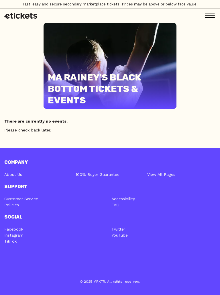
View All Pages (161, 174)
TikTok (10, 241)
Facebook (13, 229)
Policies (11, 204)
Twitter (118, 229)
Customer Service (21, 198)
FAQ (115, 204)
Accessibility (123, 198)
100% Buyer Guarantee (97, 174)
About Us (13, 174)
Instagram (13, 235)
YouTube (119, 235)
